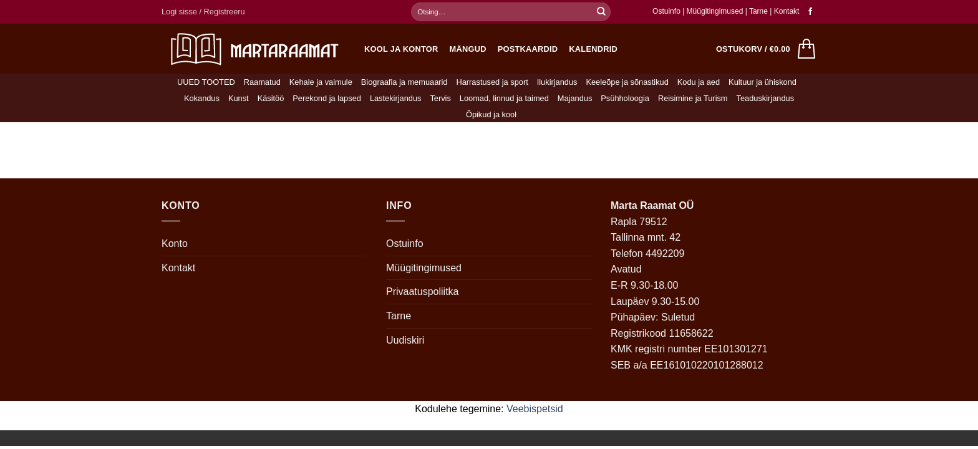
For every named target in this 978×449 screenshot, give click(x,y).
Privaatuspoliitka (422, 291)
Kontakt (787, 11)
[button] (203, 11)
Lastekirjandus (396, 98)
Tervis (440, 98)
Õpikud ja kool (491, 114)
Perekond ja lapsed (327, 98)
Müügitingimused (715, 11)
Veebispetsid (534, 408)
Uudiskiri (405, 340)
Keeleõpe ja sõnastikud (627, 82)
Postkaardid (528, 49)
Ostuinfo (666, 11)
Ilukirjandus (557, 82)
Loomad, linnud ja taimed (504, 98)
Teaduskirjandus (765, 98)
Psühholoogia (625, 98)
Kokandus (202, 98)
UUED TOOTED (206, 82)
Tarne (759, 11)
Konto (175, 243)
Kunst (238, 98)
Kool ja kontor (401, 49)
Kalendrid (593, 49)
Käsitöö (271, 98)
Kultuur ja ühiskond (762, 82)
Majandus (575, 98)
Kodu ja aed (698, 82)
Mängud (468, 49)
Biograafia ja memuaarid (404, 82)
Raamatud (262, 82)
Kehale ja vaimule (320, 82)
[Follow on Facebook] (810, 11)
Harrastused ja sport (492, 82)
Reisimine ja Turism (693, 98)
